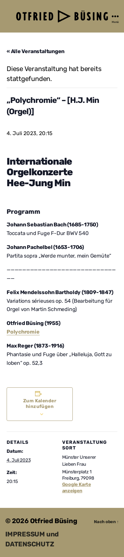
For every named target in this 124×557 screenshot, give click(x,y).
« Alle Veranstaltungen (35, 51)
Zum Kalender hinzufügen (40, 403)
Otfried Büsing (53, 521)
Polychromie (23, 332)
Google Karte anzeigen (76, 488)
